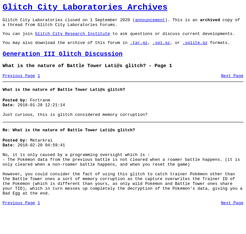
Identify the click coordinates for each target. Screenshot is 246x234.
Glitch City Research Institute (72, 38)
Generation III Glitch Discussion (62, 60)
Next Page (232, 84)
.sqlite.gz (195, 48)
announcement (150, 22)
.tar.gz (139, 48)
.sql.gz (161, 48)
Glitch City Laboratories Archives (85, 8)
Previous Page (19, 84)
